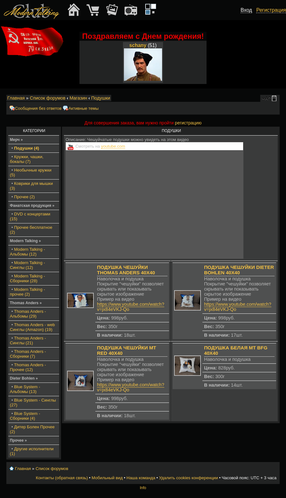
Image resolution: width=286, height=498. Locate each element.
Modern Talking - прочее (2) (27, 292)
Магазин (78, 98)
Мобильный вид (275, 98)
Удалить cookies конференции (188, 477)
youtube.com (113, 146)
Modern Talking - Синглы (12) (27, 265)
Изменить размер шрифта (266, 98)
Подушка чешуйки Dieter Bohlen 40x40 (239, 269)
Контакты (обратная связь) (62, 477)
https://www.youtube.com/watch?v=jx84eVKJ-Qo (130, 307)
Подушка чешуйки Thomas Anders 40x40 (126, 269)
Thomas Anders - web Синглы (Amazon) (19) (32, 327)
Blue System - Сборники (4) (25, 416)
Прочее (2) (24, 196)
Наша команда (140, 477)
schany (137, 45)
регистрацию (188, 122)
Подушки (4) (26, 148)
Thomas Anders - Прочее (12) (28, 367)
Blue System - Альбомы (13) (25, 389)
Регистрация (271, 10)
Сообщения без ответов (38, 108)
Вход (246, 10)
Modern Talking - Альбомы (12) (27, 251)
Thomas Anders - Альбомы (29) (28, 314)
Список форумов (47, 98)
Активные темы (83, 108)
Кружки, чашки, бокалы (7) (27, 159)
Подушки (100, 98)
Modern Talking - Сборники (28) (27, 278)
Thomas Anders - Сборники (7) (28, 354)
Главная (16, 98)
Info (143, 488)
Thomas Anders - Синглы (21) (28, 340)
